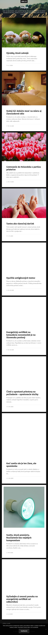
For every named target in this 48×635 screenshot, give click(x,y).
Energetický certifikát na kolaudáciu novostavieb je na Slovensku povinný (20, 335)
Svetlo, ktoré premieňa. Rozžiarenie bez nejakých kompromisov (18, 538)
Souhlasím (24, 631)
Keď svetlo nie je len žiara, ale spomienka (21, 464)
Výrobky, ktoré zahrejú (17, 53)
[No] (46, 629)
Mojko (24, 7)
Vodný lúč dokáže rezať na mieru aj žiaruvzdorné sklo (23, 112)
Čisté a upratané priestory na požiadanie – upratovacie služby (22, 393)
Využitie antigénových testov (20, 278)
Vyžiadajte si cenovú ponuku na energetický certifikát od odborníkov (22, 599)
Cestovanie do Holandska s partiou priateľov (23, 168)
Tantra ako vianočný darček (20, 223)
